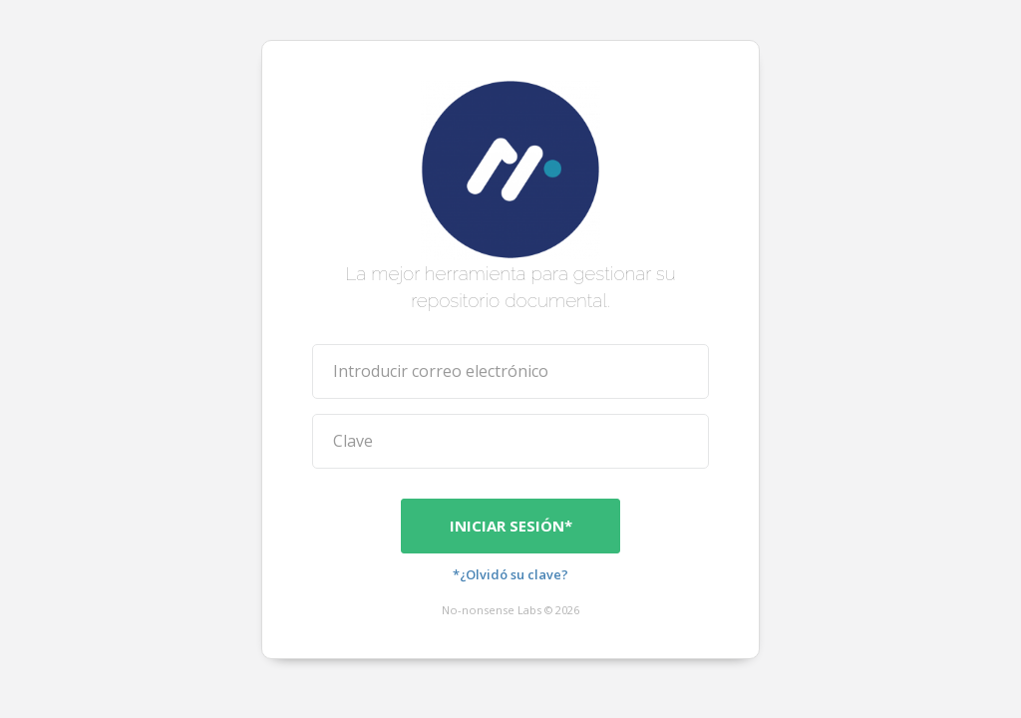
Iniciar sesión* (511, 525)
